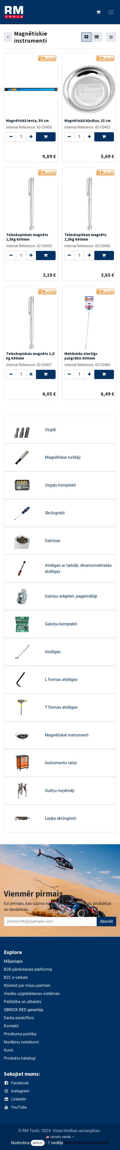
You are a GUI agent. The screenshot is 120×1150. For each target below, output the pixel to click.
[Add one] (31, 136)
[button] (46, 136)
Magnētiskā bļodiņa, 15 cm (87, 120)
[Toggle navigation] (111, 12)
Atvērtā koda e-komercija (86, 1142)
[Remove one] (11, 136)
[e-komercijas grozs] (98, 12)
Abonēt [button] (106, 921)
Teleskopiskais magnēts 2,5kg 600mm (85, 237)
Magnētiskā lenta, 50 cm (27, 120)
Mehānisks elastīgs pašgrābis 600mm (80, 356)
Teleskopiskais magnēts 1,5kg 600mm (27, 237)
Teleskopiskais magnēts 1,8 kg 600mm (30, 356)
